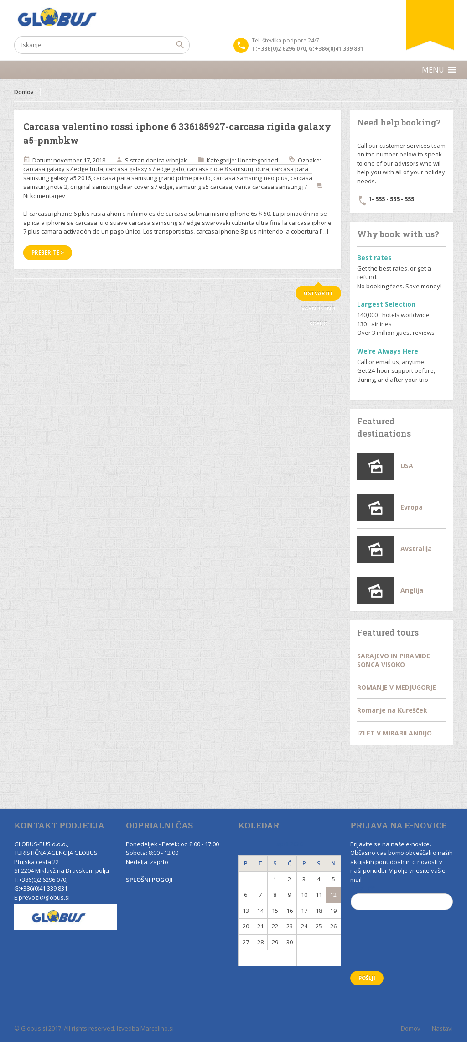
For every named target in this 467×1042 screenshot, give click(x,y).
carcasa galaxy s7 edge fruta (63, 169)
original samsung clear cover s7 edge (121, 186)
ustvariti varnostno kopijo (318, 295)
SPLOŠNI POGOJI (149, 879)
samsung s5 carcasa (204, 186)
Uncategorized (258, 160)
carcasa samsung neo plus (250, 178)
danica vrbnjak (166, 160)
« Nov (260, 957)
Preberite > (47, 252)
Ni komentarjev (44, 196)
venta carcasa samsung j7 (271, 186)
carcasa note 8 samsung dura (228, 169)
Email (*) (402, 900)
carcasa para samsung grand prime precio (152, 178)
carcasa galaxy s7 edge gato (145, 169)
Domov (23, 92)
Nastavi (442, 1028)
